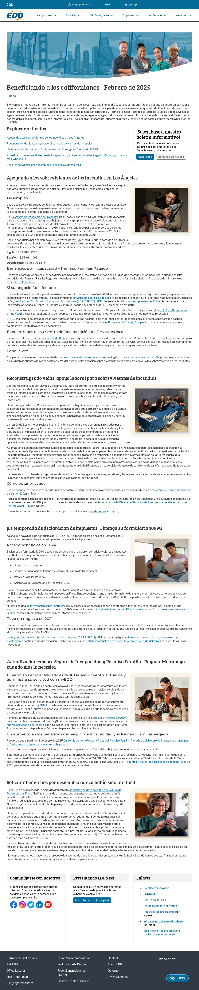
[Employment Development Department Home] (15, 16)
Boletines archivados (171, 156)
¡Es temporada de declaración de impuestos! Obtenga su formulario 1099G (52, 149)
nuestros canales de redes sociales (84, 357)
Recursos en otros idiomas (160, 911)
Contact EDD (116, 958)
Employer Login (130, 5)
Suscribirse (145, 156)
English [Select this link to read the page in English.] (11, 95)
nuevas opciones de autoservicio (27, 724)
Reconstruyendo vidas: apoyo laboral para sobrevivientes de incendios (50, 143)
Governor (114, 970)
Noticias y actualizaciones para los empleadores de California (123, 641)
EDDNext (149, 894)
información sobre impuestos (48, 605)
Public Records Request (72, 964)
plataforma (108, 717)
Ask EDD (12, 964)
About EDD (115, 964)
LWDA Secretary (118, 977)
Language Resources (20, 983)
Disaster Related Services (73, 981)
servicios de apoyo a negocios (91, 297)
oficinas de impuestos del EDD (140, 301)
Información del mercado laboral (163, 921)
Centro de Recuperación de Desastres (48, 338)
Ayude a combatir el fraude (160, 905)
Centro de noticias (155, 899)
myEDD (108, 5)
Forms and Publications (22, 958)
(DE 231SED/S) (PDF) (56, 301)
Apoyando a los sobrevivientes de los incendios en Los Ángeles (45, 137)
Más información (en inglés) (92, 900)
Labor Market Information (73, 958)
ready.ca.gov (98, 511)
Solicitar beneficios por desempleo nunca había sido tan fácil (44, 164)
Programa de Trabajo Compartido (128, 322)
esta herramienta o (144, 357)
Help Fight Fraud (17, 977)
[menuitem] (46, 16)
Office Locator (16, 970)
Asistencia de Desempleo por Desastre (35, 217)
